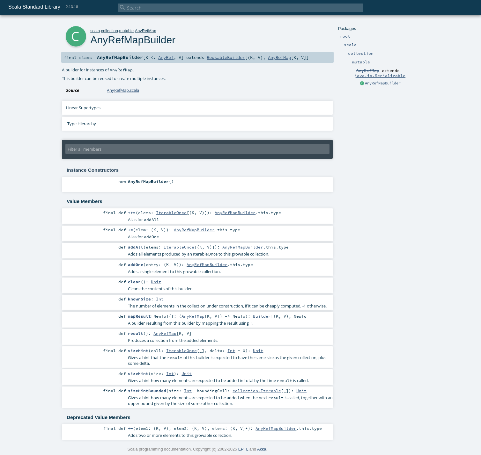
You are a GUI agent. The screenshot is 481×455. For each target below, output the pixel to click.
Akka (261, 449)
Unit (156, 281)
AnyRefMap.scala (123, 90)
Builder (262, 316)
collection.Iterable (257, 390)
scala (95, 30)
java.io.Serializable (379, 75)
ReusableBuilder (226, 57)
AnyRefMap (145, 30)
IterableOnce (171, 212)
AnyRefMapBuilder (383, 83)
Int (160, 298)
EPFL (243, 449)
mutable (126, 30)
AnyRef (166, 57)
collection (109, 30)
